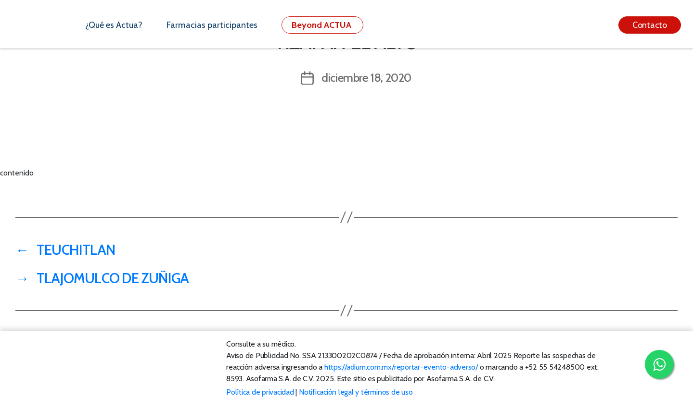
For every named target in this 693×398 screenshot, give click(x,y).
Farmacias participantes (212, 25)
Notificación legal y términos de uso (355, 392)
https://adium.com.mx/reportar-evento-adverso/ (401, 367)
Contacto (649, 25)
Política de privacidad (260, 392)
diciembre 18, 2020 (366, 78)
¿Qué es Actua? (113, 25)
